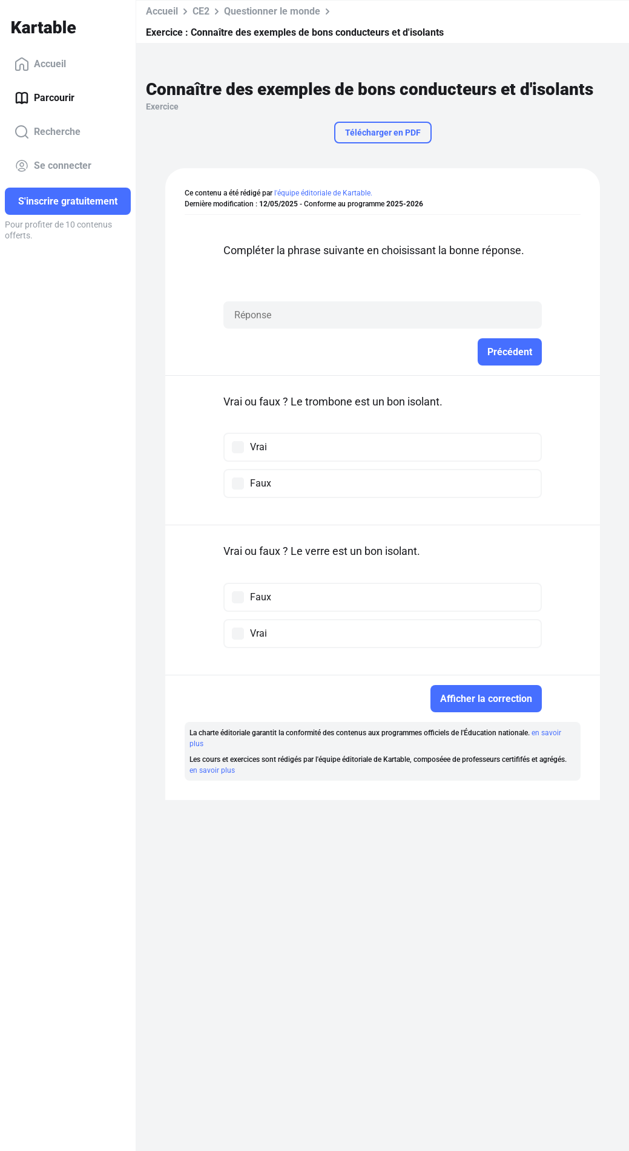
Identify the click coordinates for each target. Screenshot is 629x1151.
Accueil (40, 64)
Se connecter (53, 166)
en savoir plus (212, 770)
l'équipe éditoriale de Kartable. (323, 193)
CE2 (201, 11)
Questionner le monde (272, 11)
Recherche (48, 132)
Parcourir (44, 98)
